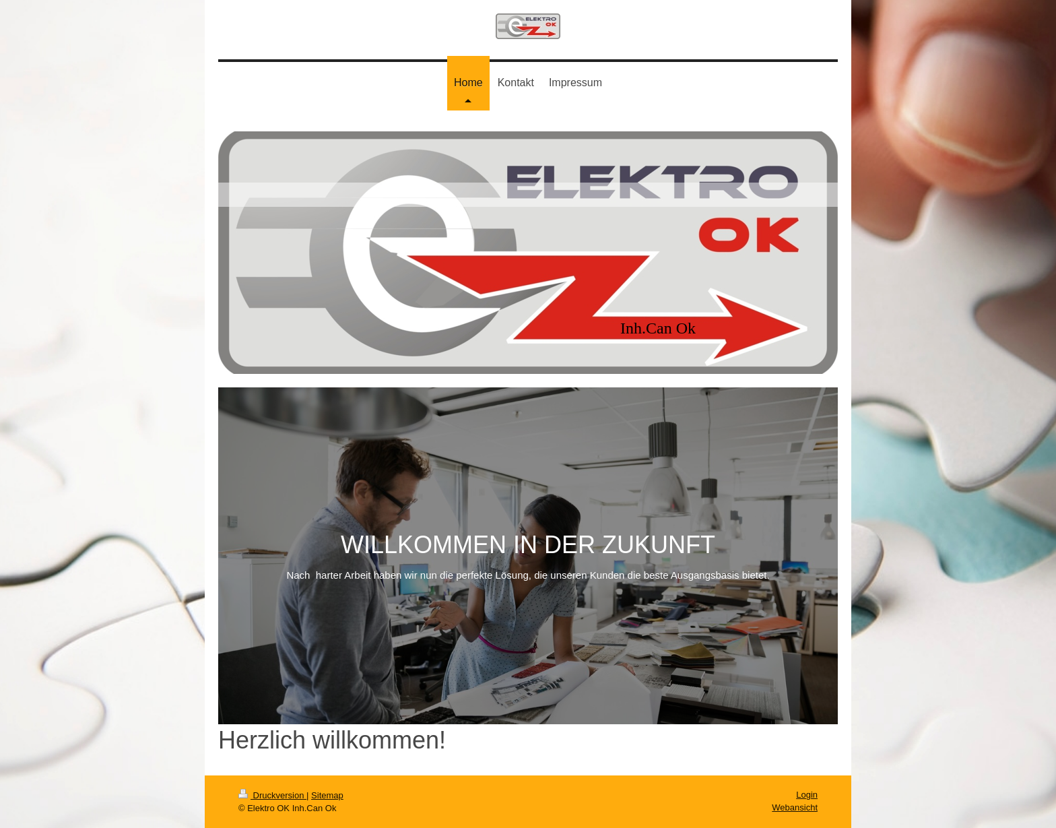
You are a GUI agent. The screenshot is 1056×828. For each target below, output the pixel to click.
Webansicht (795, 807)
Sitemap (327, 795)
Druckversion (272, 795)
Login (807, 795)
